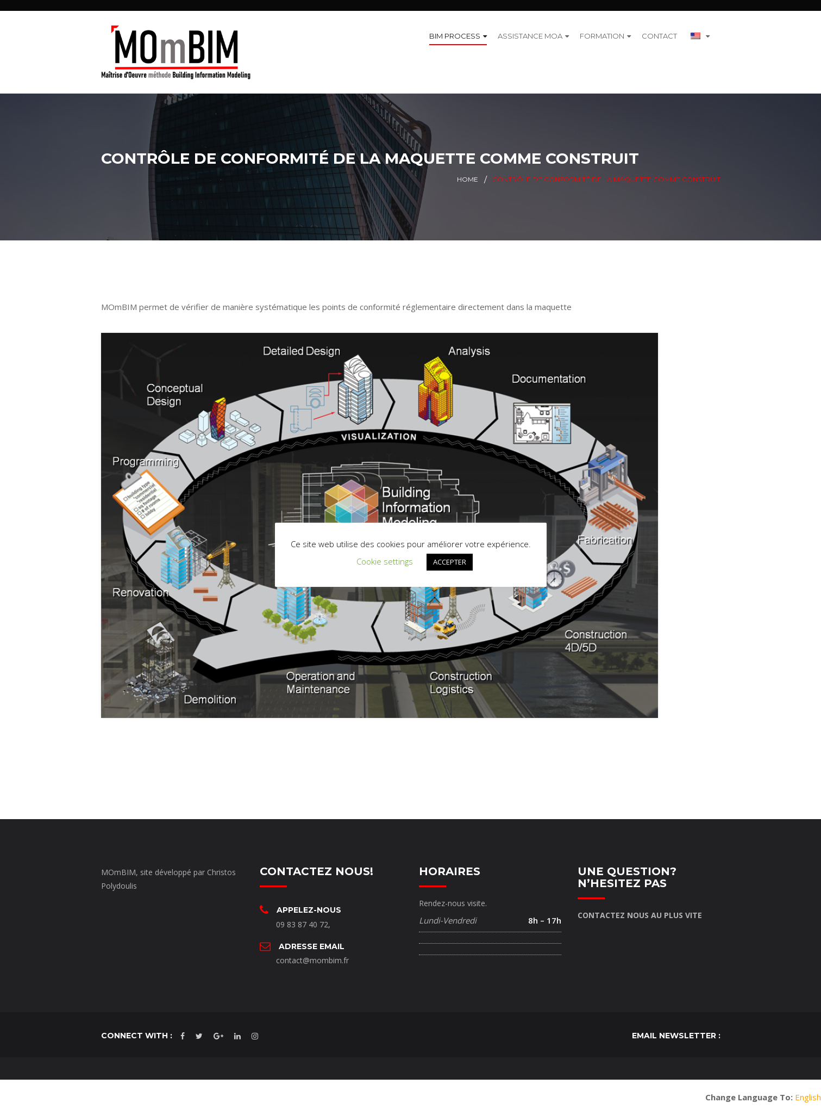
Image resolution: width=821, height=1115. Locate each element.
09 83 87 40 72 (302, 924)
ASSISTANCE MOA (530, 36)
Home (467, 179)
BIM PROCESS (454, 36)
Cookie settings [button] (384, 561)
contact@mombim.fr (312, 960)
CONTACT (659, 36)
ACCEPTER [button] (449, 562)
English (808, 1097)
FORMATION (602, 36)
